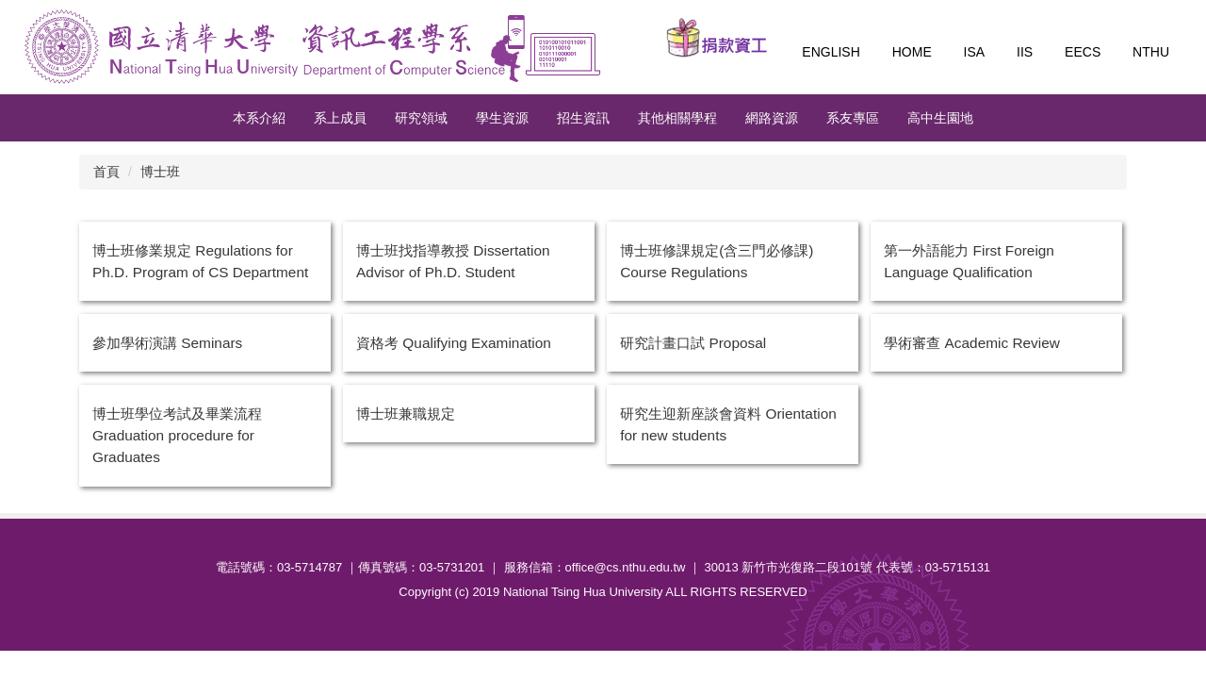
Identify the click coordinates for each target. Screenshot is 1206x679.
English (830, 51)
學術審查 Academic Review (972, 343)
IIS (1025, 51)
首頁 (106, 171)
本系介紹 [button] (259, 117)
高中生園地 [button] (940, 117)
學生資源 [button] (502, 117)
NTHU (1151, 51)
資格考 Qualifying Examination (453, 343)
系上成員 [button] (340, 117)
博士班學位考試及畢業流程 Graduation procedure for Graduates (177, 435)
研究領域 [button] (421, 117)
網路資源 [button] (771, 117)
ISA (975, 51)
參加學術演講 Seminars (167, 343)
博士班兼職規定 (405, 414)
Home (912, 51)
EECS (1082, 51)
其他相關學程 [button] (677, 117)
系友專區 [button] (852, 117)
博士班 (160, 171)
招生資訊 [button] (583, 117)
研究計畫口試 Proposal (693, 343)
